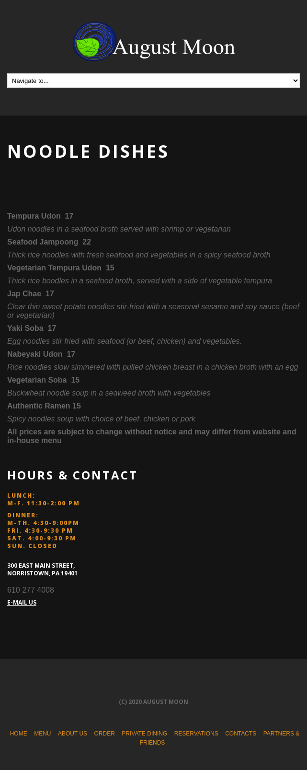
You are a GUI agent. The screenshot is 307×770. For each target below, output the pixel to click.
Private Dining (144, 733)
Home (18, 733)
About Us (72, 733)
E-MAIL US (21, 602)
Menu (42, 733)
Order (104, 733)
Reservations (196, 733)
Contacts (240, 733)
